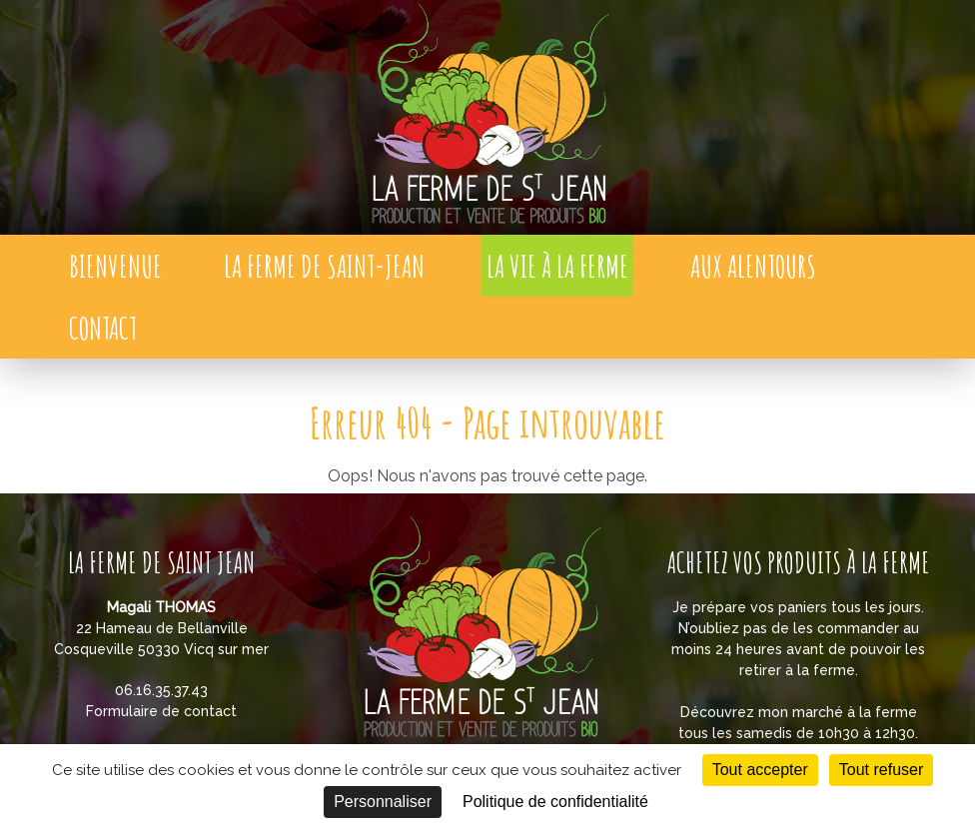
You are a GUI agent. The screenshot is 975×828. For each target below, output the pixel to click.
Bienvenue (115, 266)
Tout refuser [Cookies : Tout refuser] (881, 769)
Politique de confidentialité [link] (555, 801)
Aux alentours (753, 266)
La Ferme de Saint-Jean (324, 266)
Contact (103, 328)
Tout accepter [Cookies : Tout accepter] (760, 769)
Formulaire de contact (161, 711)
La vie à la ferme (557, 266)
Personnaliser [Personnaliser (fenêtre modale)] (383, 801)
